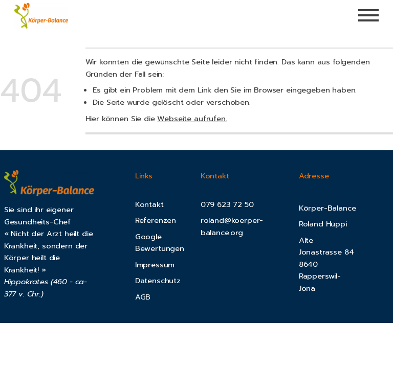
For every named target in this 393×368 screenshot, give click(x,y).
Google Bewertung (155, 243)
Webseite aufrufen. (192, 118)
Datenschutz (158, 280)
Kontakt (149, 204)
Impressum (155, 264)
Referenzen (155, 220)
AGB (143, 297)
